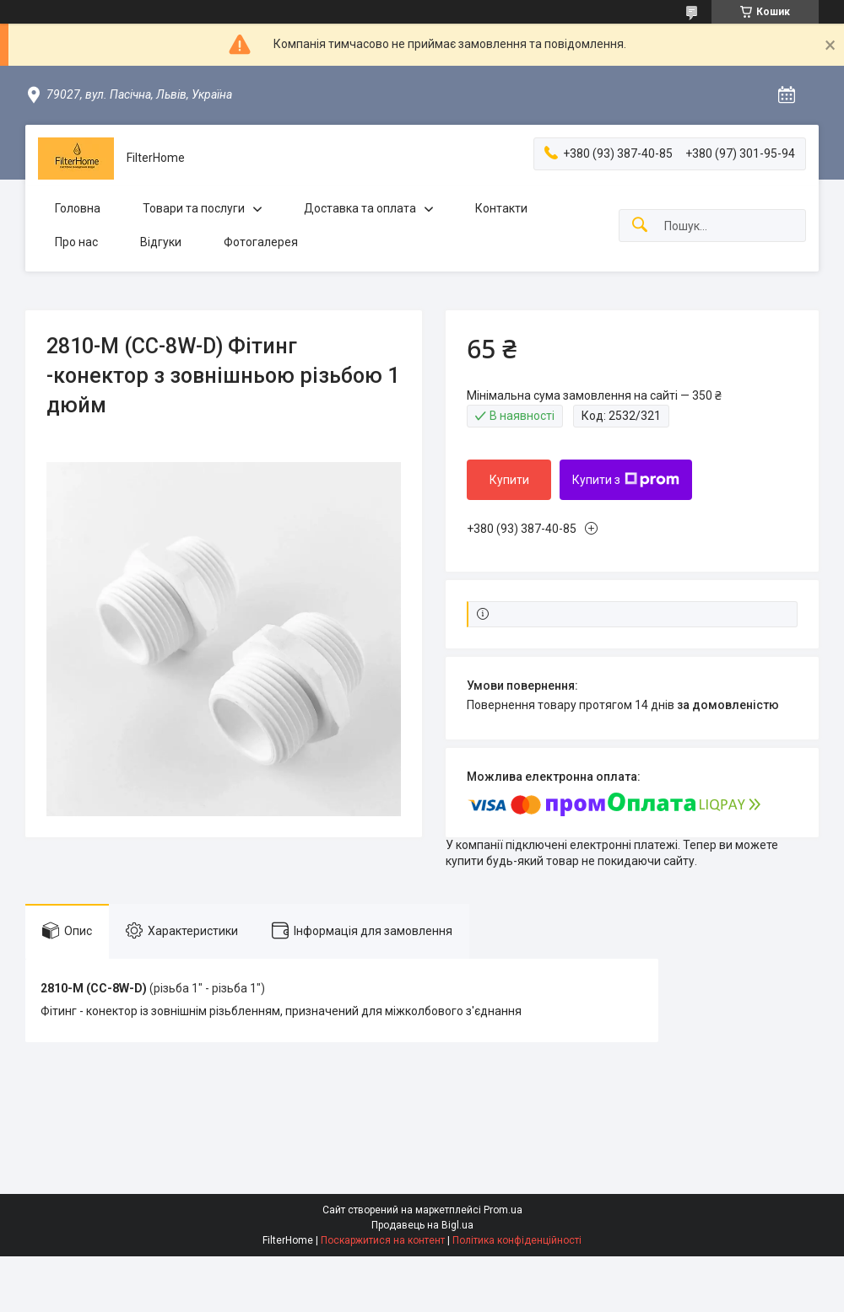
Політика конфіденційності (517, 1240)
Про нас (76, 242)
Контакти (501, 208)
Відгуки (160, 242)
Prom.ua (503, 1210)
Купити (509, 480)
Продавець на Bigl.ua (422, 1225)
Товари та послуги (194, 208)
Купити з (625, 479)
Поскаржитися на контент (383, 1240)
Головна (77, 208)
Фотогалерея (261, 242)
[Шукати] (640, 225)
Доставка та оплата (360, 208)
